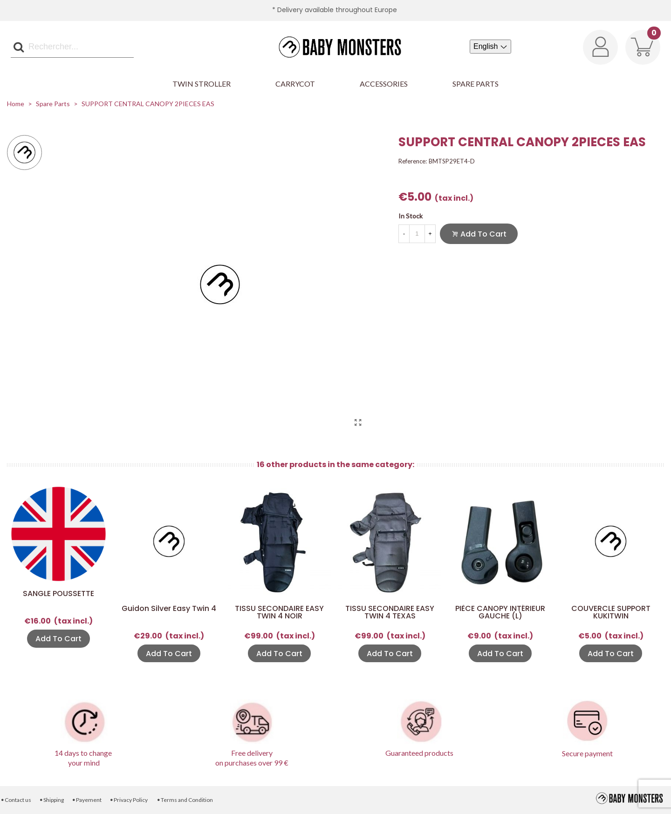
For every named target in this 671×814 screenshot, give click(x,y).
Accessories (384, 83)
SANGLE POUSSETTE (58, 593)
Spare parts (475, 83)
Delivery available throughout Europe (337, 9)
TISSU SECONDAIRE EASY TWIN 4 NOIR (279, 612)
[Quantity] (417, 233)
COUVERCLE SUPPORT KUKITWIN (610, 612)
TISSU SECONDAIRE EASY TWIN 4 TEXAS (389, 612)
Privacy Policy (129, 799)
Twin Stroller (201, 83)
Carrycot (295, 83)
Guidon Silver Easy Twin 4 (169, 608)
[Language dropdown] (490, 47)
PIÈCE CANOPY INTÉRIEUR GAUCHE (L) (500, 612)
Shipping (51, 799)
